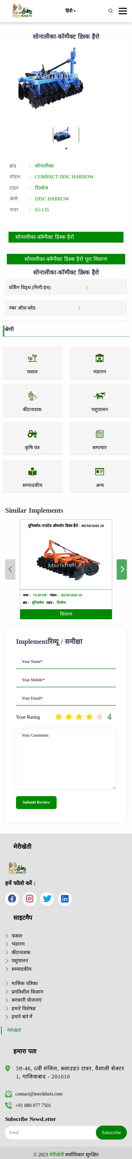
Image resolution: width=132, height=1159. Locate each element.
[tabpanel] (66, 134)
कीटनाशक (21, 952)
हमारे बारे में (22, 1016)
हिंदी (70, 11)
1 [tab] (66, 148)
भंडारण (18, 944)
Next (122, 569)
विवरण (66, 614)
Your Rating (28, 717)
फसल (17, 935)
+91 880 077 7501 (28, 1105)
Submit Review (36, 802)
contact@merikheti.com (33, 1093)
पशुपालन (20, 960)
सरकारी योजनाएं (27, 1000)
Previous (10, 569)
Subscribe (111, 1132)
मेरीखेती (14, 1030)
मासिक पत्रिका (25, 983)
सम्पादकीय (21, 969)
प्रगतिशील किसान (27, 992)
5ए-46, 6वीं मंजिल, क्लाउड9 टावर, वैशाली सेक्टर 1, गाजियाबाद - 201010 (70, 1072)
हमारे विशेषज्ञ (23, 1008)
